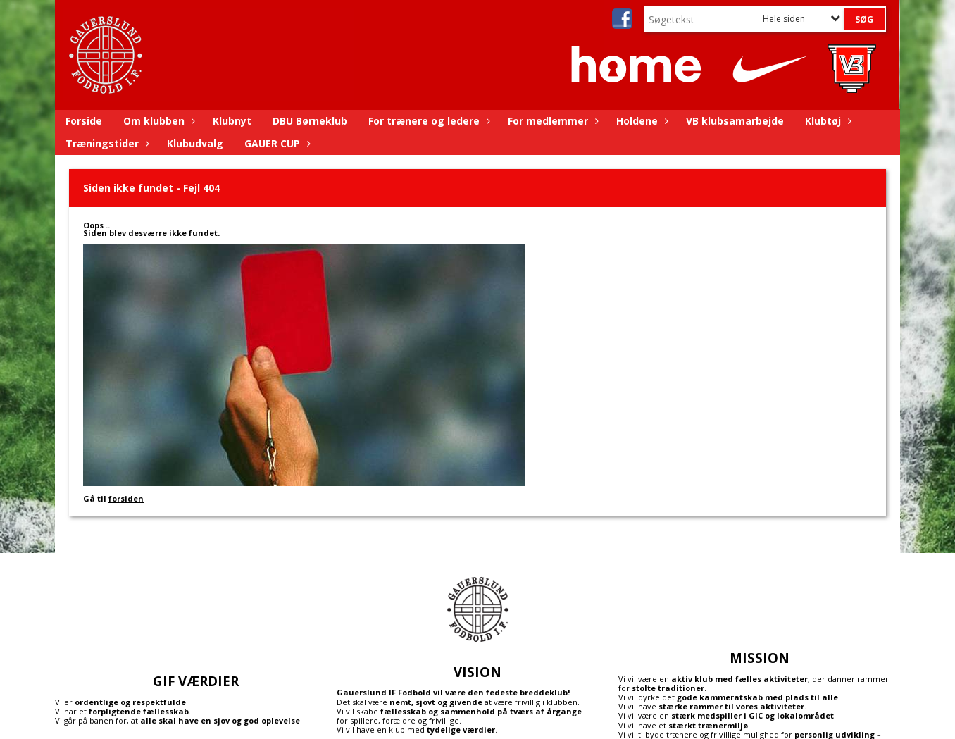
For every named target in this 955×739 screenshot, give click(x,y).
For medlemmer (551, 121)
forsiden (126, 498)
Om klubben (157, 121)
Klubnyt (232, 121)
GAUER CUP (275, 143)
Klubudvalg (195, 143)
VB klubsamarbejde (735, 121)
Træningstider (105, 143)
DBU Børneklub (310, 121)
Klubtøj (826, 121)
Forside (83, 121)
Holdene (640, 121)
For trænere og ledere (427, 121)
